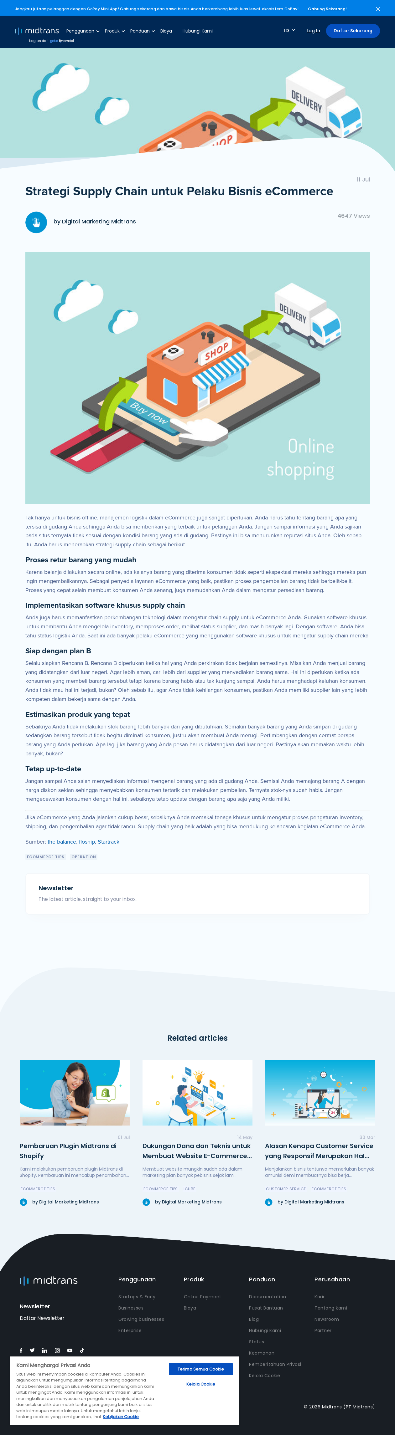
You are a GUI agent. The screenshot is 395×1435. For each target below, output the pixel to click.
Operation (83, 857)
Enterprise (130, 1330)
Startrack (108, 841)
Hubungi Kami (198, 31)
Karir (319, 1297)
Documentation (267, 1297)
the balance (62, 841)
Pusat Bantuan (266, 1308)
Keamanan (261, 1353)
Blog (254, 1319)
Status (256, 1342)
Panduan (140, 31)
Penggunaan (80, 31)
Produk (112, 31)
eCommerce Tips (46, 857)
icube (189, 1189)
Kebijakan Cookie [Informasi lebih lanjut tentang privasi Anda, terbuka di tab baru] (121, 1417)
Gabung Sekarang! (327, 9)
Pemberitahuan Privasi (275, 1364)
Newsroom (326, 1319)
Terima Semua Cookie (201, 1369)
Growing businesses (141, 1319)
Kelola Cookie (264, 1375)
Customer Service (286, 1189)
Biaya (166, 31)
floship (87, 841)
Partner (323, 1330)
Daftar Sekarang (353, 31)
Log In (313, 31)
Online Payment (202, 1297)
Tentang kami (330, 1308)
